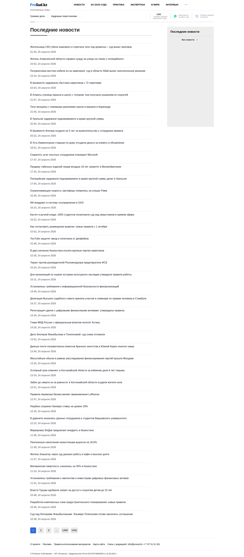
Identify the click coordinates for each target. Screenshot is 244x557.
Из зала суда (99, 4)
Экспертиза (138, 4)
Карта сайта (99, 544)
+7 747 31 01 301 (151, 544)
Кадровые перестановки (64, 16)
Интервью (172, 4)
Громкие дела (37, 16)
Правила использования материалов (72, 544)
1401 (159, 14)
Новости (79, 4)
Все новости (188, 40)
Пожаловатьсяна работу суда (183, 16)
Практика (118, 4)
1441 (74, 530)
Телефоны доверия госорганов (207, 16)
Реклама (47, 544)
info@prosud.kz (135, 544)
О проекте (35, 544)
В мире (155, 4)
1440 (65, 530)
